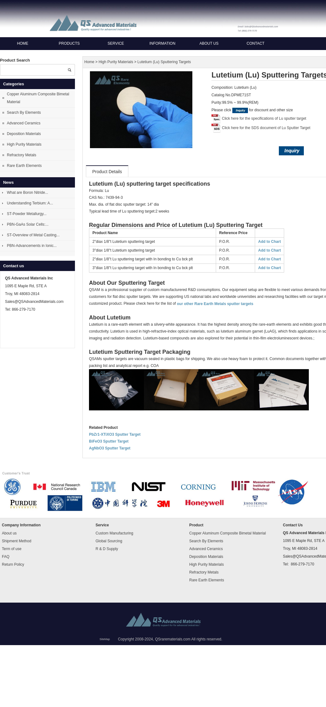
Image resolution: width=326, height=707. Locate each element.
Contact (255, 43)
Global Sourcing (109, 541)
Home (22, 43)
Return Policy (13, 564)
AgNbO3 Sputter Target (109, 448)
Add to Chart (269, 241)
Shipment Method (16, 541)
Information (162, 43)
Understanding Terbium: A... (30, 203)
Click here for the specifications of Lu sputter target (264, 118)
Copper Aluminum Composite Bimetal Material (38, 98)
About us (209, 43)
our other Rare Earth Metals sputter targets (215, 304)
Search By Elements (24, 112)
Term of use (12, 548)
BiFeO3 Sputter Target (108, 441)
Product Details (107, 171)
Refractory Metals (21, 155)
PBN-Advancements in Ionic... (32, 245)
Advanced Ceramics (23, 123)
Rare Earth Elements (24, 165)
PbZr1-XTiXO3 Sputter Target (115, 434)
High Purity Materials (24, 144)
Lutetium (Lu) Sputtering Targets (164, 62)
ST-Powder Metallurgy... (27, 214)
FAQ (5, 556)
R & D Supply (107, 548)
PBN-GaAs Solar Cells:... (27, 224)
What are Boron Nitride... (27, 192)
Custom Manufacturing (114, 533)
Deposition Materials (24, 134)
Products (69, 43)
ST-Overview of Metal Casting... (33, 235)
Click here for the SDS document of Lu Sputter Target (266, 128)
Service (116, 43)
